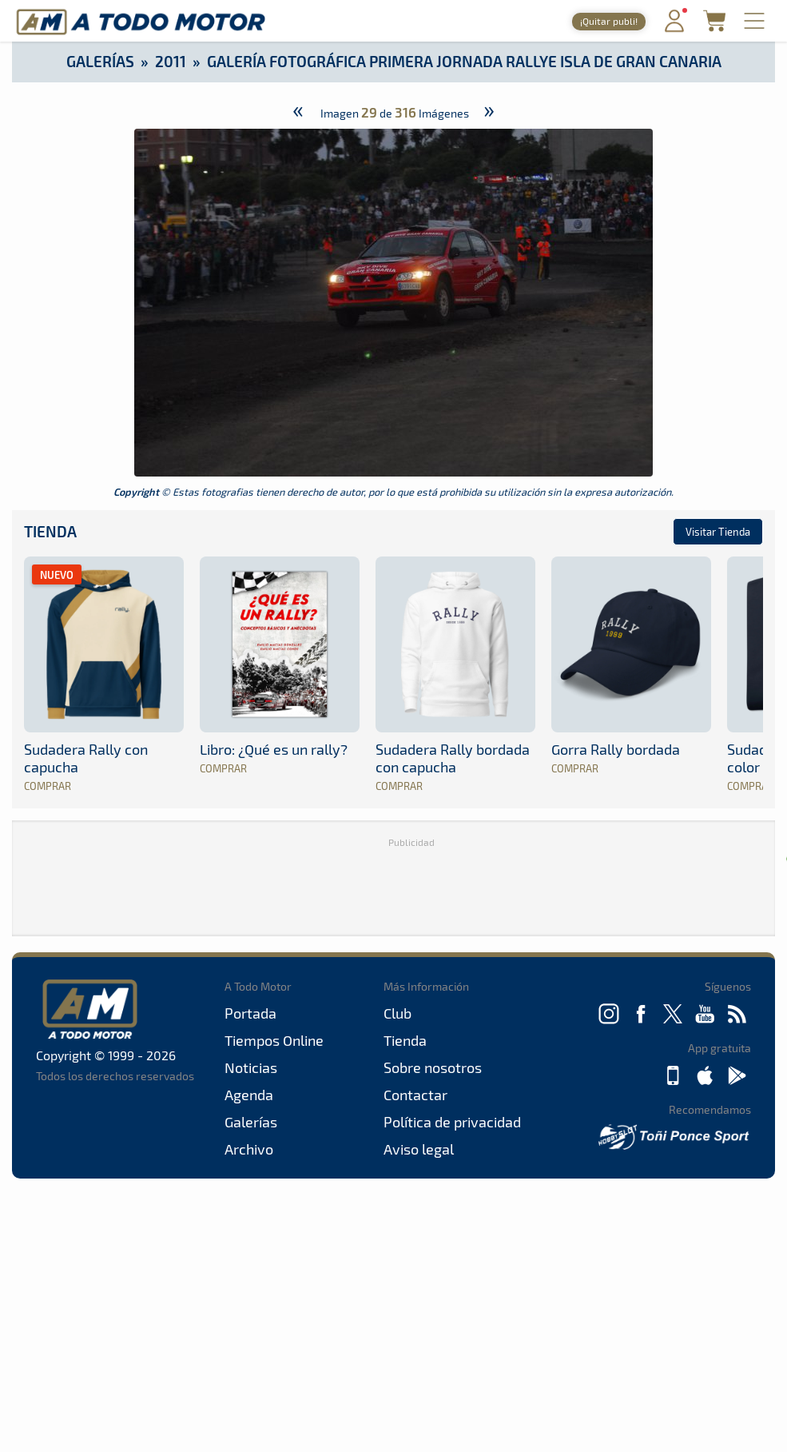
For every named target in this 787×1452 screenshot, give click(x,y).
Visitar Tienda (718, 531)
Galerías (100, 61)
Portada (250, 1013)
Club (397, 1013)
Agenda (249, 1094)
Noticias (251, 1067)
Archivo (249, 1149)
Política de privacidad (452, 1122)
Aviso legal (419, 1149)
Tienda (50, 531)
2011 (170, 61)
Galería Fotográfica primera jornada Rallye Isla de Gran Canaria (464, 61)
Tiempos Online (274, 1040)
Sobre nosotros (433, 1067)
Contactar (415, 1094)
